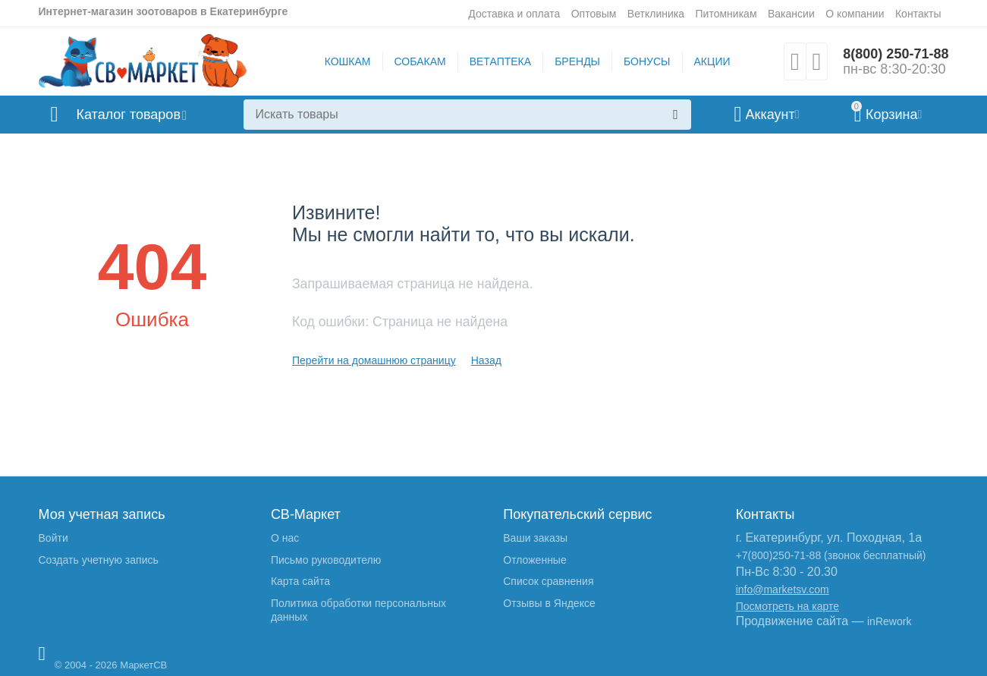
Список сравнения (548, 581)
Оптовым (594, 14)
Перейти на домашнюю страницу (374, 360)
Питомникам (726, 14)
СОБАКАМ (420, 61)
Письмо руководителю (326, 560)
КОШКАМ (348, 61)
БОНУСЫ (647, 61)
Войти (53, 538)
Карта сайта (300, 581)
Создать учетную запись (99, 560)
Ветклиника (655, 14)
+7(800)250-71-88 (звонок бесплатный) (831, 555)
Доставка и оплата (514, 14)
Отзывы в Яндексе (549, 603)
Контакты (918, 14)
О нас (285, 538)
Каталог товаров (129, 114)
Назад (486, 360)
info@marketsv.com (782, 589)
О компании (854, 14)
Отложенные (534, 560)
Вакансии (791, 14)
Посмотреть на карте (787, 606)
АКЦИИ (712, 61)
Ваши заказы (535, 538)
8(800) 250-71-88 (895, 53)
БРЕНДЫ (577, 61)
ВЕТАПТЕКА (500, 61)
